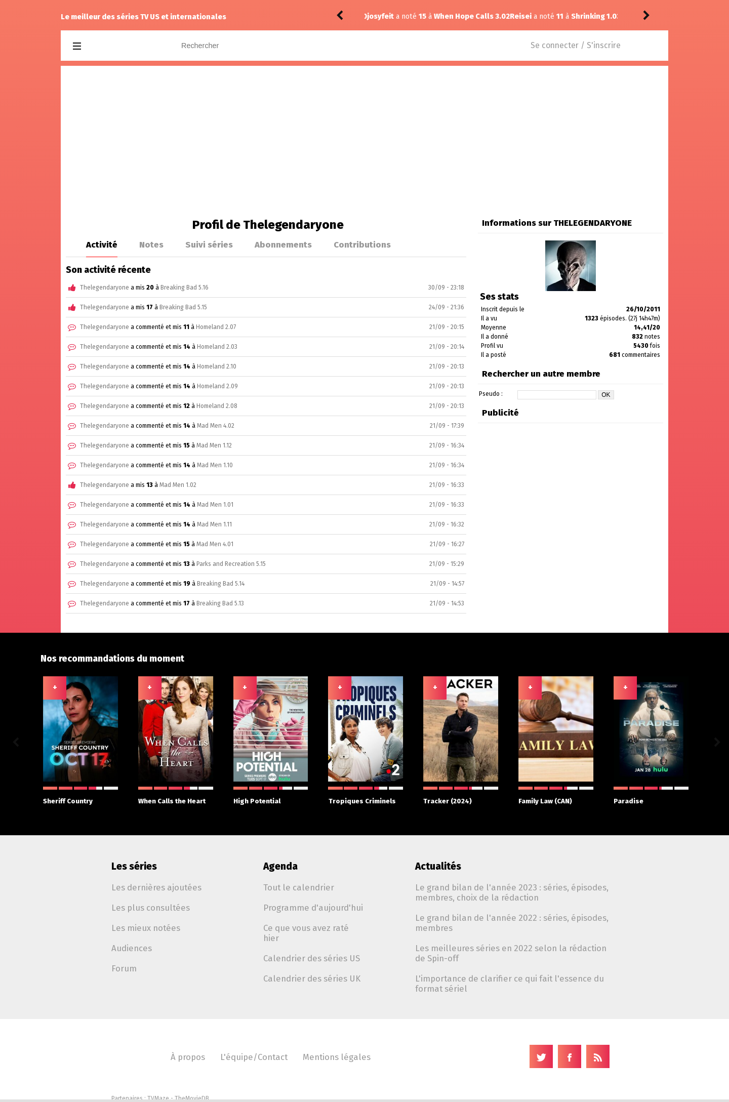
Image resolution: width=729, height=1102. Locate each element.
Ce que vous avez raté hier (306, 933)
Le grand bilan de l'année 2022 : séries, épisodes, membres (512, 923)
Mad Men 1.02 (177, 484)
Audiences (131, 948)
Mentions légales (337, 1057)
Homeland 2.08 (216, 406)
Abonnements (283, 244)
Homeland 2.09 (217, 386)
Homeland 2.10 (216, 366)
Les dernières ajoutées (156, 887)
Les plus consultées (150, 908)
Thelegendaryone (104, 287)
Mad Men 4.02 (215, 425)
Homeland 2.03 (217, 346)
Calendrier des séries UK (311, 978)
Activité (101, 244)
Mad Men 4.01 (214, 544)
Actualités (438, 866)
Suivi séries (209, 244)
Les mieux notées (145, 928)
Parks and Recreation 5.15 (231, 563)
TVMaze (158, 1098)
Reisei (378, 16)
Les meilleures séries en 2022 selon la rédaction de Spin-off (510, 953)
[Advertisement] (364, 142)
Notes (151, 244)
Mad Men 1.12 (214, 445)
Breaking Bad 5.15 (183, 307)
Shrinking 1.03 (453, 16)
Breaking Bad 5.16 (184, 287)
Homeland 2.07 (216, 327)
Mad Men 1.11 (214, 524)
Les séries (134, 866)
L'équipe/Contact (254, 1057)
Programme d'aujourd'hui (313, 908)
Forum (124, 968)
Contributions (362, 244)
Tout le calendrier (298, 887)
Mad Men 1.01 (215, 504)
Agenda (280, 866)
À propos (188, 1057)
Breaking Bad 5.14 (221, 583)
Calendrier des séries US (311, 958)
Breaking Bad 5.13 (220, 603)
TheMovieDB (192, 1098)
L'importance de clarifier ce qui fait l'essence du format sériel (509, 983)
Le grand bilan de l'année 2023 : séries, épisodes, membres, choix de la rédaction (512, 892)
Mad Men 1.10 (215, 465)
